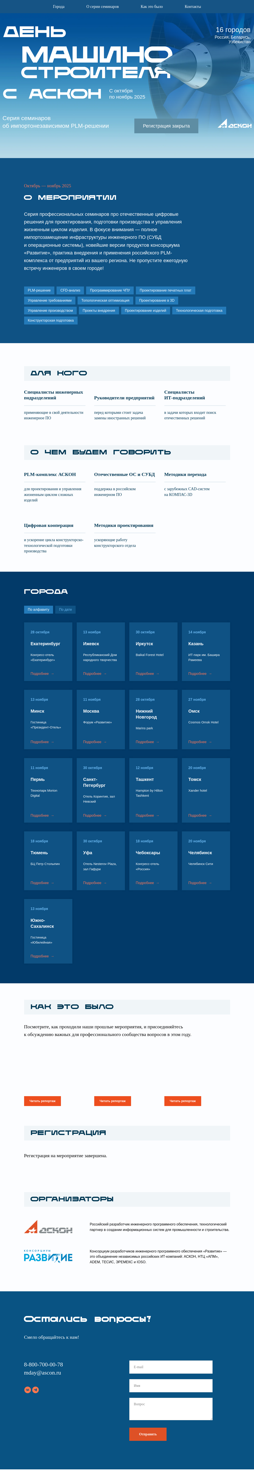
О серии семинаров (102, 6)
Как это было (152, 6)
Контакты (193, 6)
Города (58, 6)
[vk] (27, 1392)
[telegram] (35, 1392)
